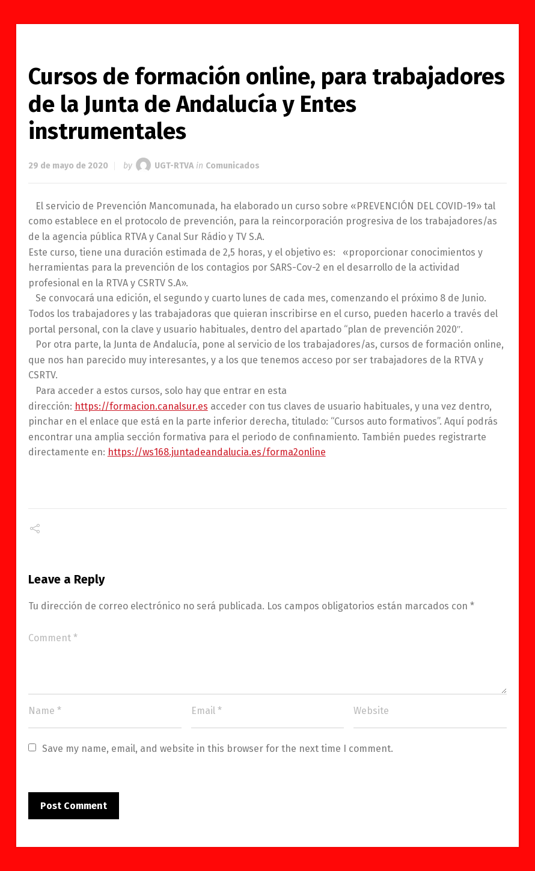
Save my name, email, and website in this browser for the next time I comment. (217, 748)
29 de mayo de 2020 (68, 166)
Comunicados (233, 166)
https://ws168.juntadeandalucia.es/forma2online (217, 452)
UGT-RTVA (174, 166)
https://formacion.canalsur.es (141, 406)
